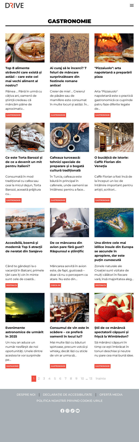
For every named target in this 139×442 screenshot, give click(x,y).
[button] (132, 5)
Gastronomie (13, 115)
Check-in (55, 285)
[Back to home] (14, 5)
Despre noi (26, 394)
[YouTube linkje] (77, 410)
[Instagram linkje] (67, 410)
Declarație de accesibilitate (67, 394)
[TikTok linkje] (72, 410)
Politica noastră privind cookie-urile (70, 400)
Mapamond (12, 366)
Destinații (11, 285)
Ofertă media (111, 394)
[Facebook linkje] (61, 410)
